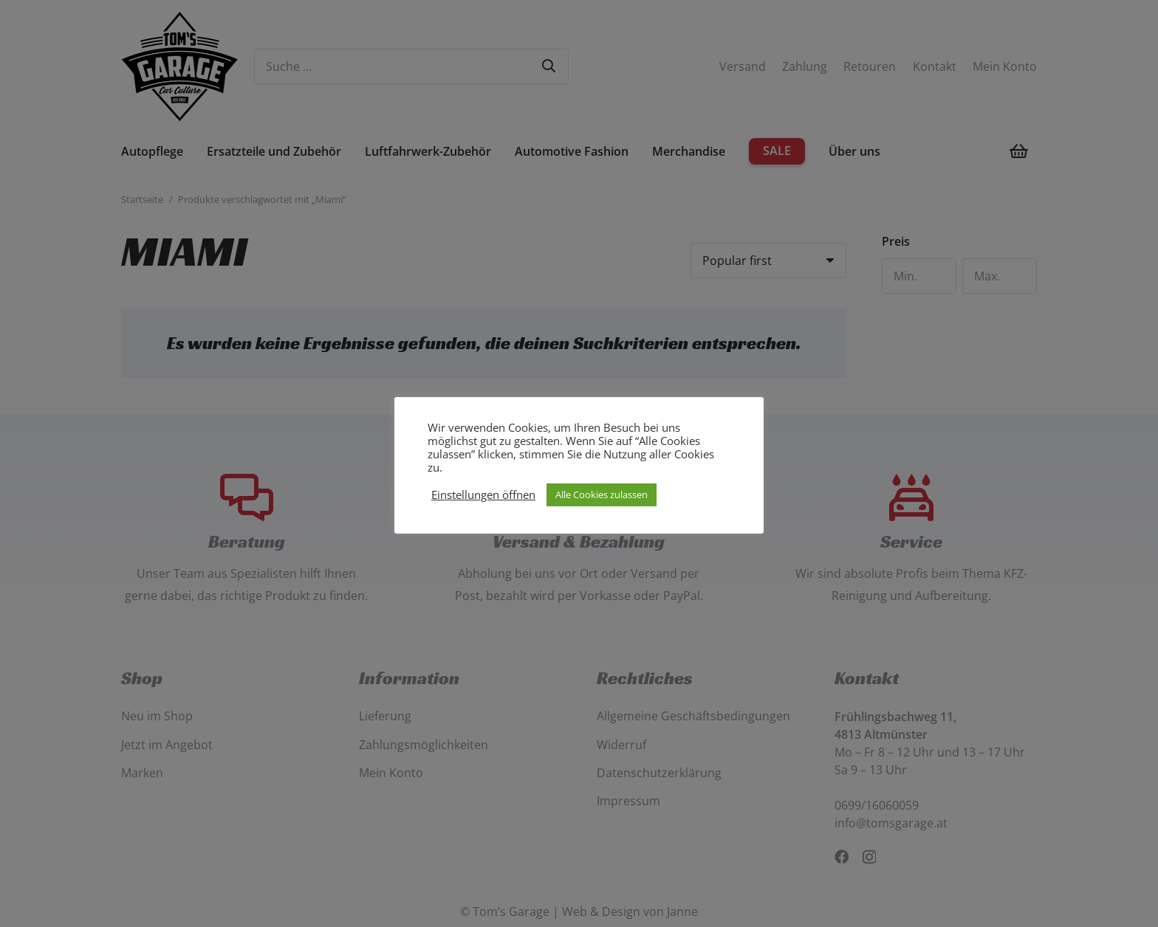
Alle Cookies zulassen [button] (601, 494)
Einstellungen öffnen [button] (483, 494)
